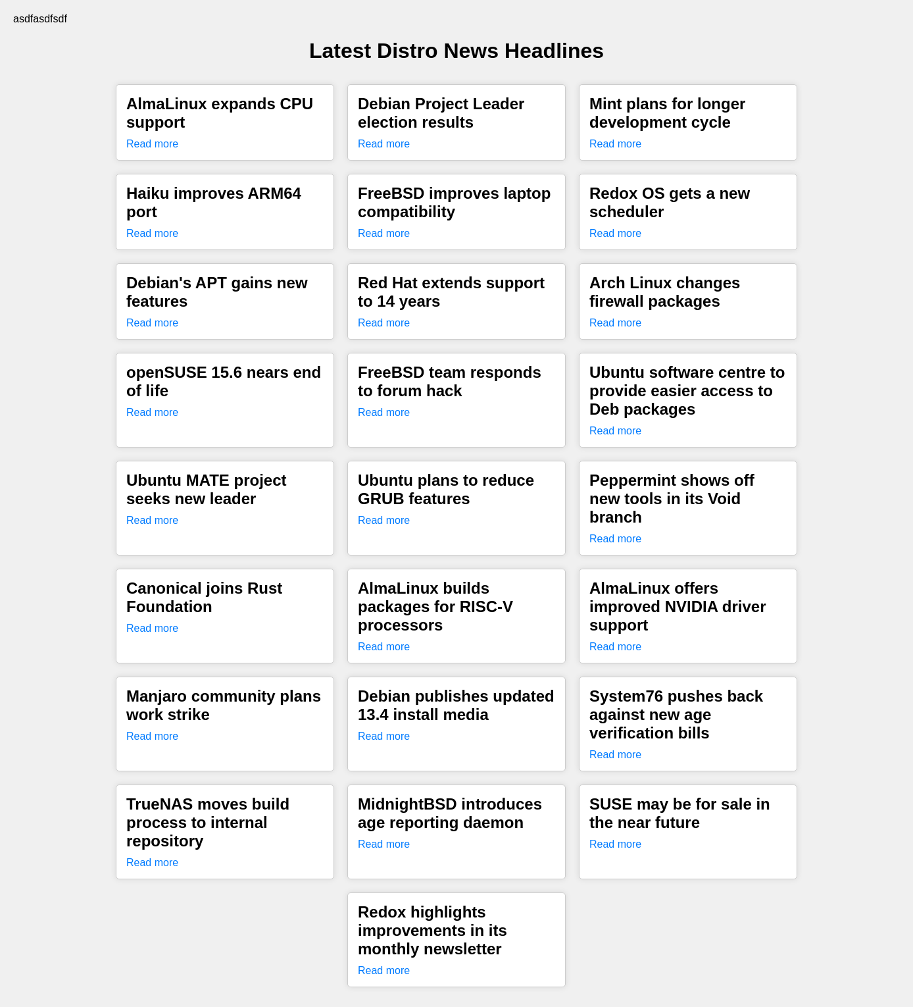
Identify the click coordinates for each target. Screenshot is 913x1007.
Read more (152, 143)
